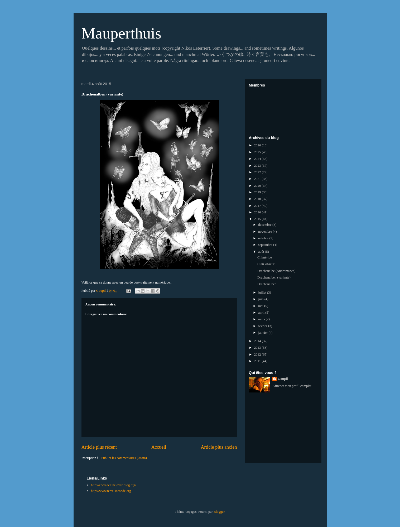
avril (261, 312)
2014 (258, 341)
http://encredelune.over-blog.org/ (113, 485)
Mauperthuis (121, 33)
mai (261, 306)
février (263, 326)
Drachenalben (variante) (274, 277)
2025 (258, 152)
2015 (258, 219)
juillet (262, 292)
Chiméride (264, 257)
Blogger (219, 512)
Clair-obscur (265, 264)
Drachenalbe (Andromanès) (276, 271)
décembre (265, 225)
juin (261, 299)
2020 (258, 186)
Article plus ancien (219, 447)
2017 (258, 206)
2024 (258, 159)
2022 (258, 172)
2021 (258, 179)
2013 (258, 347)
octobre (263, 238)
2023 (258, 165)
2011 (258, 361)
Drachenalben (266, 284)
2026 (258, 145)
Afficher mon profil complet (291, 386)
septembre (265, 245)
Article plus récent (99, 447)
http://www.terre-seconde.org (111, 491)
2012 (258, 354)
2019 (258, 192)
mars (262, 319)
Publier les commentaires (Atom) (124, 458)
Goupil (283, 379)
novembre (265, 231)
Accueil (158, 447)
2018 (258, 199)
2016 (258, 212)
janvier (263, 332)
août (261, 251)
